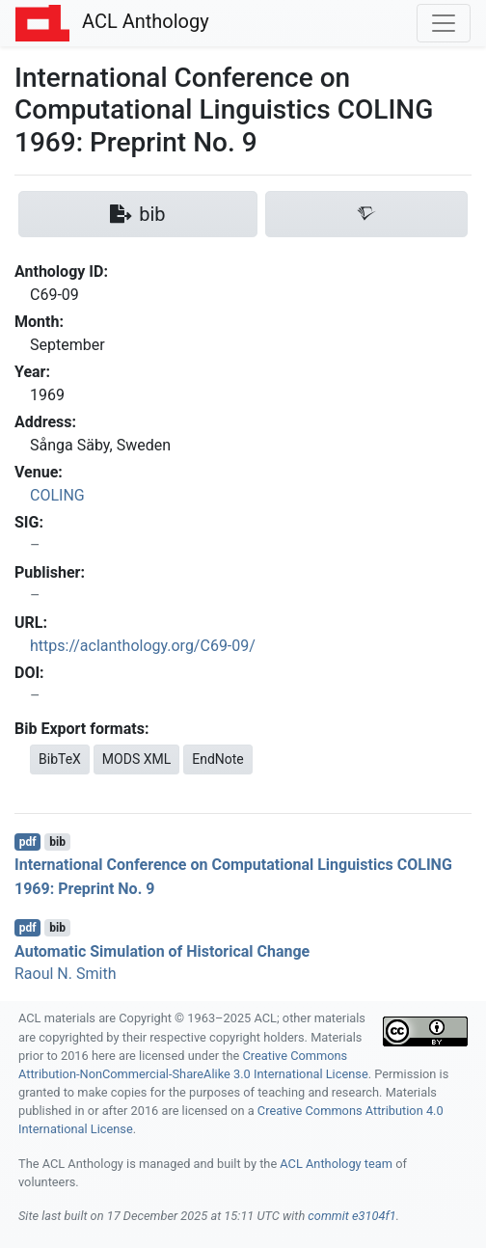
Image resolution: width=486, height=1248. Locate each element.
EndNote (218, 759)
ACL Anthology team (336, 1163)
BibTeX (60, 759)
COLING (57, 495)
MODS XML (136, 759)
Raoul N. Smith (65, 973)
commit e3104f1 (351, 1215)
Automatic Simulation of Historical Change (162, 950)
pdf (28, 842)
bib (57, 842)
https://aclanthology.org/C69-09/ (143, 646)
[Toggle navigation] (444, 23)
